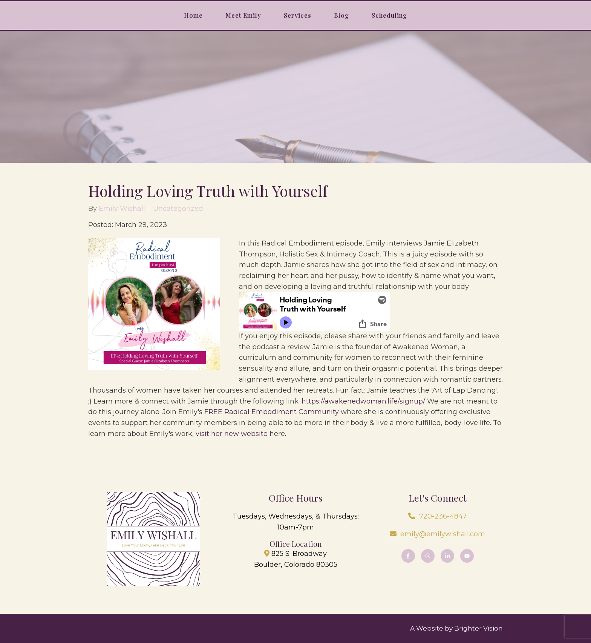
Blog (341, 15)
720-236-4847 (443, 516)
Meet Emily (243, 15)
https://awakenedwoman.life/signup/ (363, 401)
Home (193, 15)
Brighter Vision (478, 628)
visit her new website (232, 434)
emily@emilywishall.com (442, 534)
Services (297, 15)
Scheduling (389, 15)
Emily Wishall (122, 208)
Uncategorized (178, 208)
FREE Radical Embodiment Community (271, 412)
